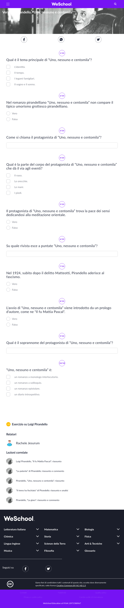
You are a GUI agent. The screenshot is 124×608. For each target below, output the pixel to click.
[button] (8, 4)
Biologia (89, 529)
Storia (47, 536)
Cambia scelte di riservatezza (91, 597)
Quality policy (100, 592)
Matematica (51, 529)
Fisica (88, 536)
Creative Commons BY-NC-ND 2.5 (71, 585)
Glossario (90, 550)
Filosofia (49, 550)
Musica (8, 550)
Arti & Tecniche (93, 543)
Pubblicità (62, 592)
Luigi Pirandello (37, 424)
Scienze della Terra (54, 543)
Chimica (8, 536)
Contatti (23, 592)
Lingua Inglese (12, 543)
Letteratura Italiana (15, 529)
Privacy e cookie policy (33, 597)
